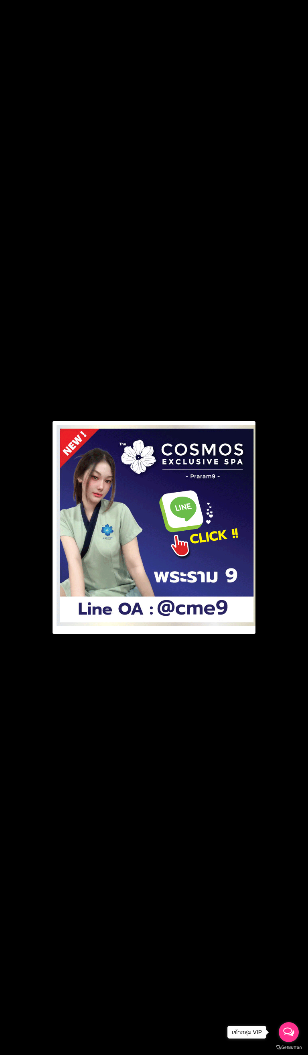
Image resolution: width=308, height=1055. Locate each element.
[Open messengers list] (289, 1032)
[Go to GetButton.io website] (289, 1047)
